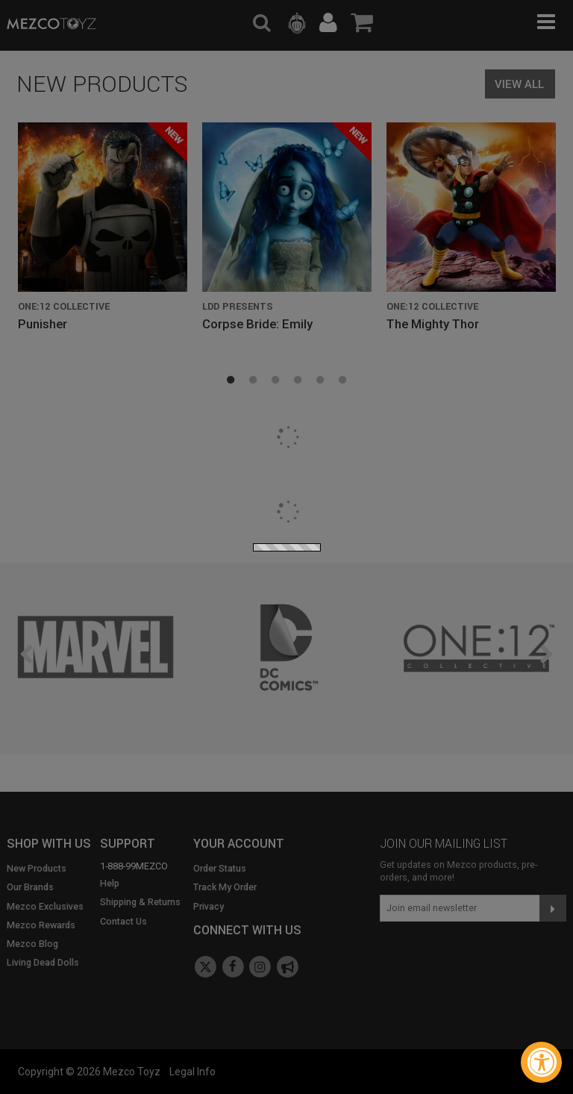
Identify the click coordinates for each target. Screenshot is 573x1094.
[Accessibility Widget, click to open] (541, 1062)
